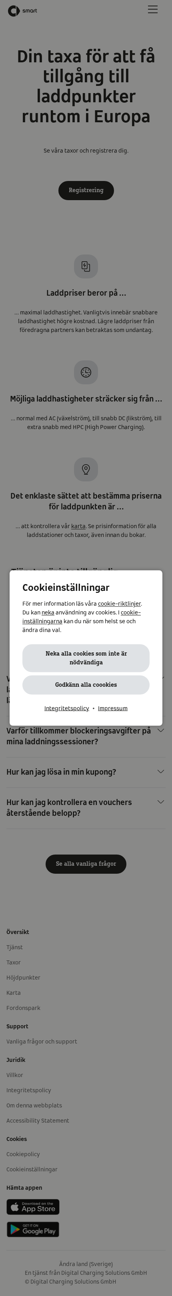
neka (48, 613)
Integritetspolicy (66, 709)
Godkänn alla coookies (86, 685)
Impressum (113, 709)
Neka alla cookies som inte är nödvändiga (86, 658)
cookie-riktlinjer (119, 604)
